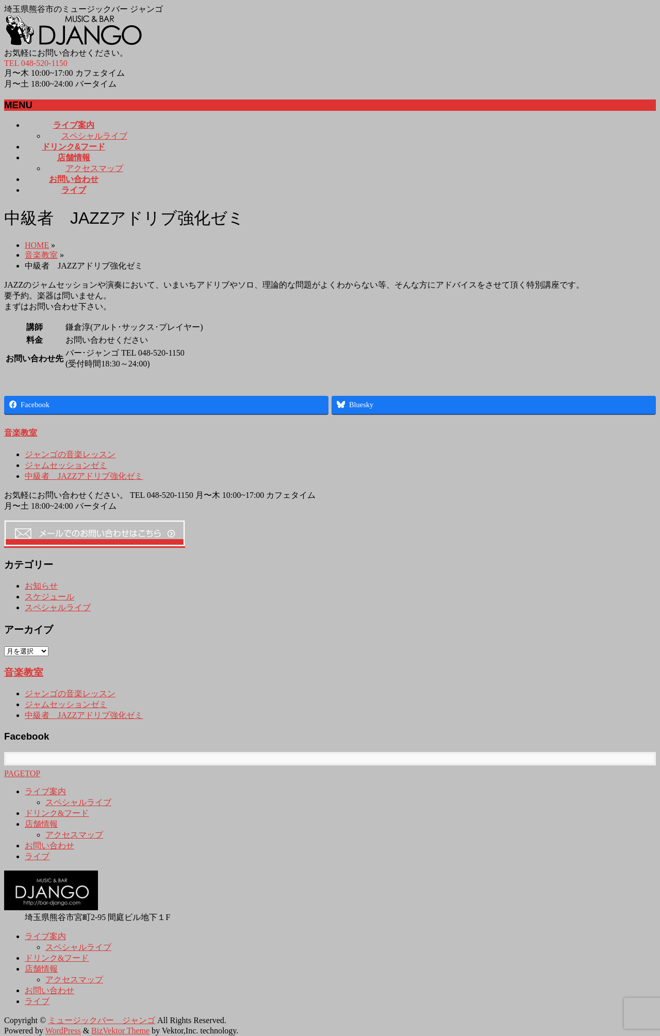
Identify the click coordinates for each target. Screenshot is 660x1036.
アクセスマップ (94, 168)
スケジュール (49, 596)
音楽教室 (41, 254)
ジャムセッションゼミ (66, 465)
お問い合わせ (49, 845)
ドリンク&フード (57, 813)
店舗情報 (41, 824)
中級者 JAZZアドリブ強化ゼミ (84, 476)
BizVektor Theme (120, 1030)
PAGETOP (22, 773)
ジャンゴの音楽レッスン (70, 454)
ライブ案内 (45, 791)
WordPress (63, 1030)
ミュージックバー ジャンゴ (101, 1020)
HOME (37, 245)
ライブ (37, 856)
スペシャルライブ (94, 135)
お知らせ (41, 585)
